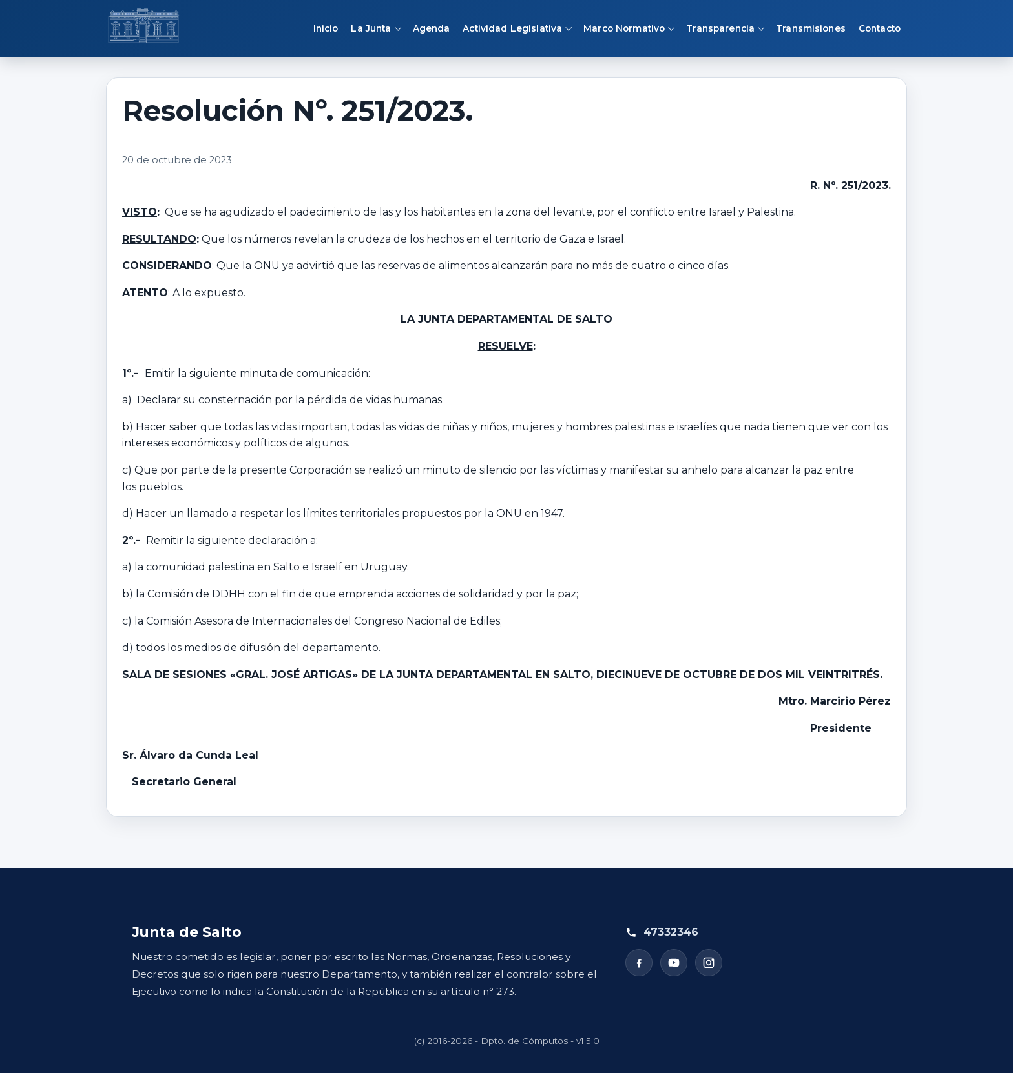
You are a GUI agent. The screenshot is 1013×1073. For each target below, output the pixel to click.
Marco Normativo (624, 28)
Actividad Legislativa (512, 28)
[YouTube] (673, 962)
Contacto (880, 28)
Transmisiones (811, 28)
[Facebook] (639, 962)
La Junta (371, 28)
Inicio (326, 28)
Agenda (431, 28)
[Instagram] (708, 962)
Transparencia (720, 28)
